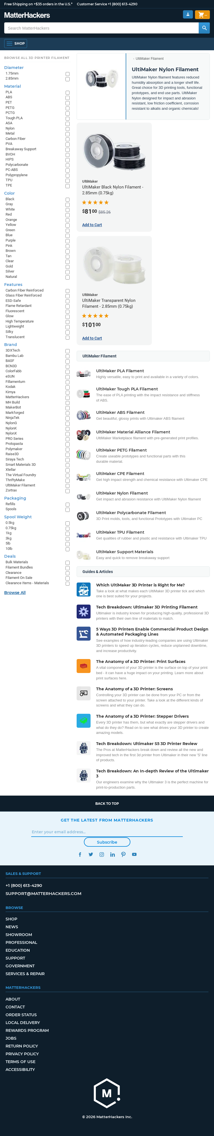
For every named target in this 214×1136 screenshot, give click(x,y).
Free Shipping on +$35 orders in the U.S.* (38, 4)
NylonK (11, 428)
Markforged (15, 413)
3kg (8, 538)
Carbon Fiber (15, 139)
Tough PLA (14, 118)
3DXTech (13, 350)
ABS (9, 97)
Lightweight (15, 326)
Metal (10, 133)
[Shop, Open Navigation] (15, 43)
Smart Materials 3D (21, 464)
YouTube (134, 854)
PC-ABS (12, 170)
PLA (9, 92)
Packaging (15, 498)
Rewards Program (27, 1030)
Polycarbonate (17, 165)
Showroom (19, 934)
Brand (10, 344)
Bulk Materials (17, 562)
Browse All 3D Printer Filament (37, 58)
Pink (9, 246)
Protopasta (14, 443)
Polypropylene (17, 175)
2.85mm (12, 78)
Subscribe (107, 842)
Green (10, 230)
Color (9, 193)
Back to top (107, 803)
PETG (10, 108)
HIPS (10, 159)
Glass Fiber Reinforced (24, 295)
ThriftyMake (15, 480)
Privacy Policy (22, 1053)
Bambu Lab (14, 356)
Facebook (80, 854)
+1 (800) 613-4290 (122, 4)
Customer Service (92, 4)
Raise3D (12, 454)
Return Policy (22, 1046)
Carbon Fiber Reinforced (24, 290)
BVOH (10, 154)
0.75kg (11, 528)
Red (9, 214)
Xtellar (11, 469)
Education (18, 950)
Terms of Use (20, 1061)
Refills (10, 504)
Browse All (15, 592)
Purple (11, 240)
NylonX (11, 433)
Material (12, 86)
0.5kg (10, 523)
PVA (9, 144)
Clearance (13, 573)
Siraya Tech (15, 459)
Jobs (11, 1038)
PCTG (10, 113)
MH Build (13, 402)
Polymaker (14, 449)
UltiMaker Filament (150, 59)
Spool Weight (18, 516)
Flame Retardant (18, 306)
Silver (10, 271)
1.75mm (12, 73)
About (13, 999)
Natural (11, 277)
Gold (9, 266)
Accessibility (20, 1069)
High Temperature (20, 321)
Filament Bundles (19, 567)
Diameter (14, 67)
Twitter (91, 854)
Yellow (11, 225)
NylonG (11, 423)
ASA (9, 123)
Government (20, 965)
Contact (15, 1006)
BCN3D (11, 366)
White (10, 209)
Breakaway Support (21, 149)
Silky (9, 332)
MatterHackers (17, 397)
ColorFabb (13, 371)
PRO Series (14, 438)
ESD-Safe (13, 301)
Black (10, 199)
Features (13, 284)
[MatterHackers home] (27, 16)
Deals (10, 556)
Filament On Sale (19, 578)
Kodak (11, 387)
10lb (9, 548)
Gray (9, 204)
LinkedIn (112, 854)
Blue (9, 235)
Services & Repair (25, 973)
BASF (10, 361)
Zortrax (11, 490)
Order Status (21, 1014)
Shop (11, 919)
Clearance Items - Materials (27, 583)
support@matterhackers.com (43, 893)
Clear (10, 261)
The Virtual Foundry (21, 475)
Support (15, 958)
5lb (8, 543)
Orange (11, 220)
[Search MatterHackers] (204, 28)
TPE (9, 185)
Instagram (101, 854)
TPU (9, 180)
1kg (8, 533)
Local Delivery (23, 1022)
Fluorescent (15, 311)
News (12, 926)
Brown (11, 251)
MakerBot (13, 407)
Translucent (15, 337)
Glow (10, 316)
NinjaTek (13, 418)
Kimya (10, 392)
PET (9, 102)
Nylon (10, 128)
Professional (21, 942)
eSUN (10, 376)
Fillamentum (15, 382)
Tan (8, 256)
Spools (11, 509)
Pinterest (123, 854)
